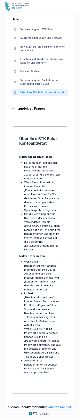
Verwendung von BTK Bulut (34, 29)
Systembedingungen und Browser (38, 37)
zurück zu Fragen (28, 108)
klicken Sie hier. (60, 407)
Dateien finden (26, 71)
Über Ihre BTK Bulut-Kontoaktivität (39, 92)
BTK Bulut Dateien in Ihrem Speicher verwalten (39, 48)
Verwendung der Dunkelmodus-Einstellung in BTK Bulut (36, 82)
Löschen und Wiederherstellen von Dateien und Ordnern (38, 61)
